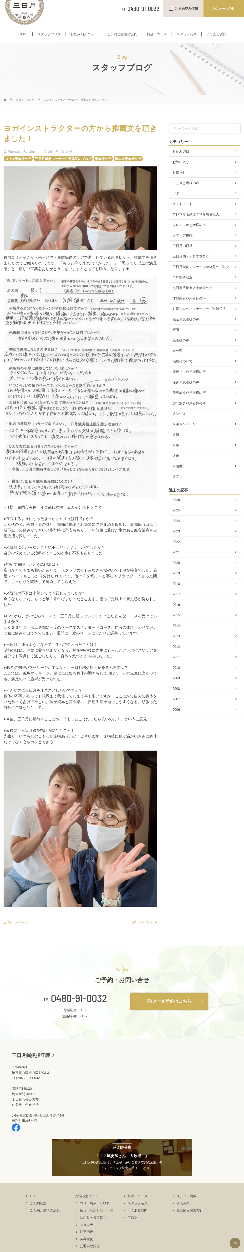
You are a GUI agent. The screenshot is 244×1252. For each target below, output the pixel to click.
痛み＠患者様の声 (128, 168)
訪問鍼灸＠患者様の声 (189, 412)
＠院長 (178, 486)
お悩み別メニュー (84, 35)
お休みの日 (181, 161)
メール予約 (227, 8)
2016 (176, 614)
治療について (183, 370)
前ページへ (18, 931)
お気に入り (181, 171)
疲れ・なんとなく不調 (96, 1219)
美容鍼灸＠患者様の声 (189, 402)
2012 (176, 656)
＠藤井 (178, 475)
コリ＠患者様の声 (18, 168)
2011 (176, 666)
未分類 (178, 360)
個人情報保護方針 (189, 1219)
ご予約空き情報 (186, 8)
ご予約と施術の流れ (122, 35)
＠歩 (176, 465)
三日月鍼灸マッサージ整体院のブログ (63, 168)
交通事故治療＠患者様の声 (193, 297)
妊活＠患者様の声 (186, 328)
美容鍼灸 (86, 1248)
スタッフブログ (49, 35)
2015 (176, 624)
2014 (176, 635)
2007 (176, 708)
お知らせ (179, 182)
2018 (176, 593)
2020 (176, 572)
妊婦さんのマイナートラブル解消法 (199, 318)
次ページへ (142, 931)
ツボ (176, 203)
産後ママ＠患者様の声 (189, 381)
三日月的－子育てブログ (191, 266)
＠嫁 (176, 444)
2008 (176, 698)
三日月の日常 (183, 255)
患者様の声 (103, 168)
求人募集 (183, 1212)
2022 (176, 551)
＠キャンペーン (184, 433)
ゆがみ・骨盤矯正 (93, 1227)
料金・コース (157, 35)
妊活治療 (86, 1241)
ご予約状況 (38, 1212)
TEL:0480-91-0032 (26, 1087)
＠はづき (179, 423)
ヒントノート (183, 213)
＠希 (176, 454)
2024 (176, 530)
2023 (176, 540)
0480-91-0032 (79, 1007)
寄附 (176, 339)
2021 (176, 561)
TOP (22, 35)
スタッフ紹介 (187, 35)
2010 (176, 677)
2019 (176, 582)
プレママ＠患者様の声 (189, 234)
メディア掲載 (183, 245)
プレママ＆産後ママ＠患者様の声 (198, 224)
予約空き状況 (183, 287)
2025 (176, 519)
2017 (176, 603)
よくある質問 (216, 35)
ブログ (132, 1227)
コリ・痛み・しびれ (95, 1212)
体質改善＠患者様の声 (189, 307)
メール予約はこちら (172, 1010)
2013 (176, 645)
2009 (176, 687)
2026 (176, 509)
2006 (176, 719)
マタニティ (88, 1234)
